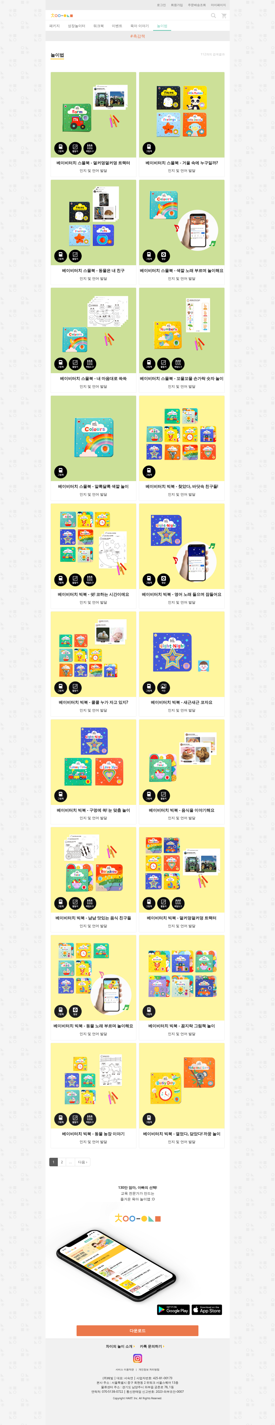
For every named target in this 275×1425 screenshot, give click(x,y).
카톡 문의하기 (151, 1346)
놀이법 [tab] (162, 25)
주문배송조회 (197, 5)
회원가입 (177, 5)
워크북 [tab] (98, 25)
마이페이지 (218, 5)
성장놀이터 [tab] (76, 25)
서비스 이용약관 (125, 1369)
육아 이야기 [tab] (139, 25)
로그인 (161, 5)
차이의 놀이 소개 (119, 1346)
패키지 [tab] (54, 25)
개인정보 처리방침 (149, 1369)
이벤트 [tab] (117, 25)
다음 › (82, 1162)
